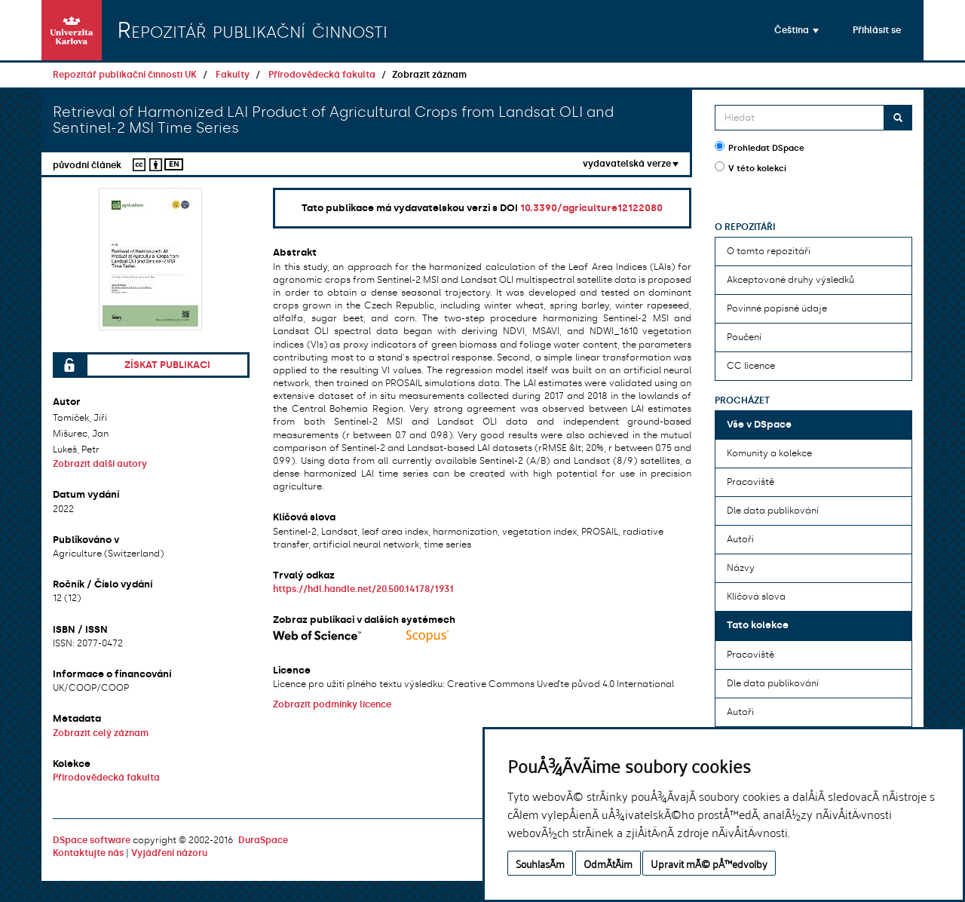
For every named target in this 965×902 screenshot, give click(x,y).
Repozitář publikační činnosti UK (125, 74)
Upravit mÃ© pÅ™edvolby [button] (709, 863)
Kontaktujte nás (88, 853)
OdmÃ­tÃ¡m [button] (608, 863)
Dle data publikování (773, 510)
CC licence (751, 365)
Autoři (740, 539)
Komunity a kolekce (769, 453)
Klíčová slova (756, 596)
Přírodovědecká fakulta (321, 74)
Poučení (744, 337)
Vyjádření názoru (169, 853)
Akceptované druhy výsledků (790, 280)
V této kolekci (750, 167)
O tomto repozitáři (768, 251)
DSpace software (91, 840)
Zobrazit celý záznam (101, 733)
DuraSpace (263, 840)
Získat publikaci (167, 364)
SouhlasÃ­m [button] (540, 863)
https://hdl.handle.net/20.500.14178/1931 (363, 589)
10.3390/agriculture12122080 (591, 207)
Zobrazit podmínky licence (332, 704)
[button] (796, 30)
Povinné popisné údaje (777, 308)
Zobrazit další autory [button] (100, 464)
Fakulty (233, 74)
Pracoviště (750, 482)
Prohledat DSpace (759, 147)
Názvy (741, 568)
